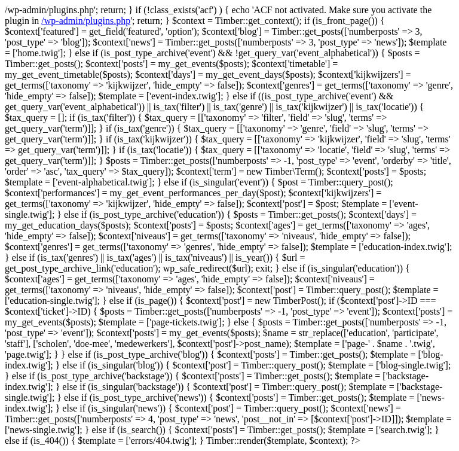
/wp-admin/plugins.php (85, 21)
